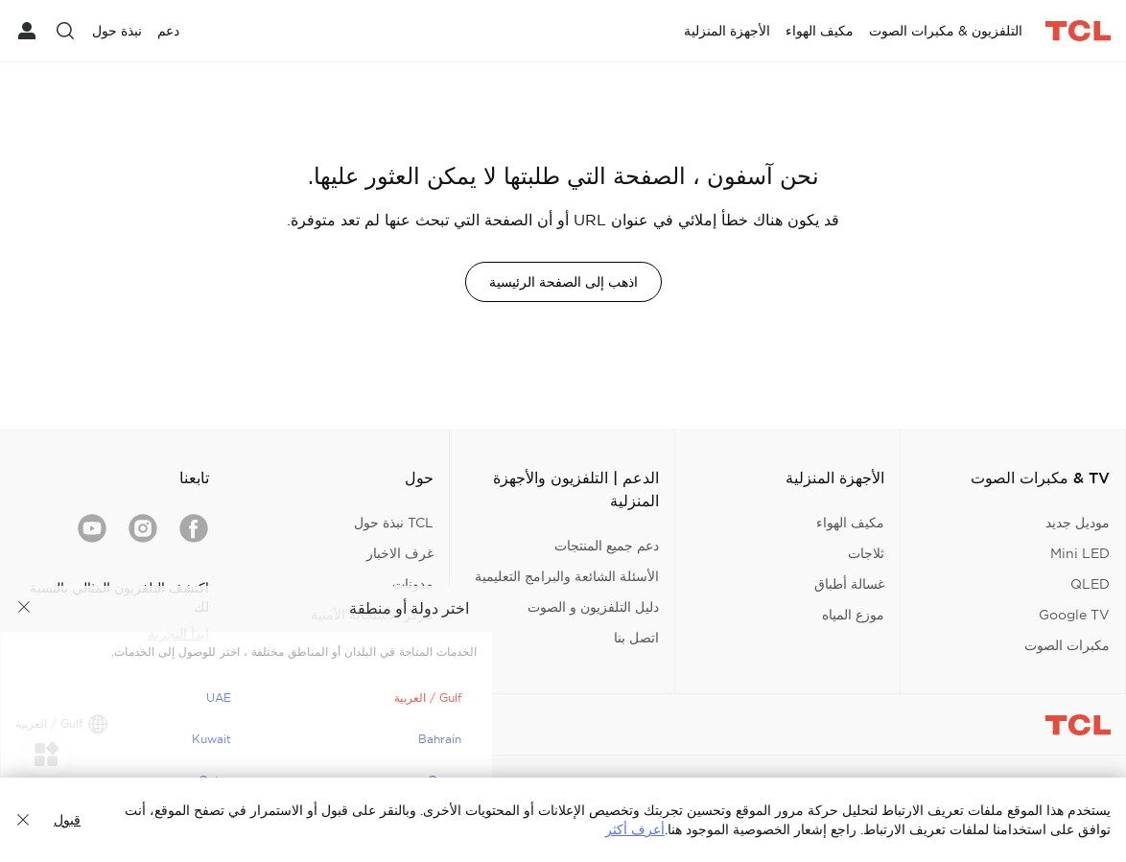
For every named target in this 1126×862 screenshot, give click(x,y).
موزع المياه (853, 614)
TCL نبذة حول (394, 522)
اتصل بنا (636, 637)
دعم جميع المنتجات (606, 545)
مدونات (413, 584)
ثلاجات (866, 553)
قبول (67, 819)
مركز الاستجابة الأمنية (372, 614)
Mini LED (1080, 553)
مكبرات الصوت (1067, 645)
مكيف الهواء (850, 522)
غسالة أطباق (849, 584)
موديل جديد (1077, 522)
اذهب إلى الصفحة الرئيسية (563, 282)
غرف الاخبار (400, 553)
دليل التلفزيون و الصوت (593, 607)
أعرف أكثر (635, 829)
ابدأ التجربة (178, 633)
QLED (1090, 584)
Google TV (1074, 614)
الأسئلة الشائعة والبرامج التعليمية (567, 576)
